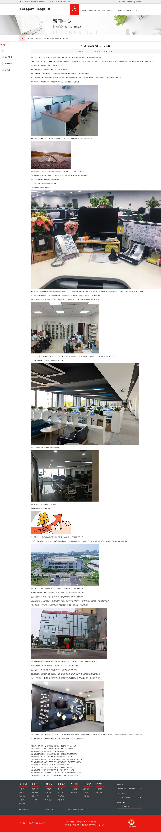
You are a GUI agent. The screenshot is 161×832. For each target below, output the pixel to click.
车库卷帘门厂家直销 (63, 764)
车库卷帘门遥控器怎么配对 (39, 762)
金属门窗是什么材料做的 (69, 746)
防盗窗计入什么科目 (37, 767)
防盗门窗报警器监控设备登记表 (71, 772)
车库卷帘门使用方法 (51, 767)
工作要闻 (86, 789)
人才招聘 (74, 789)
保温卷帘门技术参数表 (66, 770)
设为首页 (139, 2)
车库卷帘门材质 (36, 764)
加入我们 (61, 792)
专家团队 (22, 800)
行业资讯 (8, 57)
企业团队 (48, 792)
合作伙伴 (48, 796)
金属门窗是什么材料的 (52, 746)
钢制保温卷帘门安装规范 (69, 754)
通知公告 (8, 63)
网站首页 (74, 8)
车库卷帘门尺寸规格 (48, 764)
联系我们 (122, 2)
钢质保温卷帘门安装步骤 (64, 756)
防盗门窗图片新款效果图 (38, 759)
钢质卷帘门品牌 (36, 751)
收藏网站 (130, 2)
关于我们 (83, 8)
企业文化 (137, 8)
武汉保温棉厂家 (70, 748)
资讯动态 (128, 8)
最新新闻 (8, 50)
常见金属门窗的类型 (52, 754)
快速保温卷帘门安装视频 (52, 38)
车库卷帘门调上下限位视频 (57, 762)
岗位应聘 (74, 792)
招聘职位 (48, 789)
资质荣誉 (22, 796)
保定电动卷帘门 (47, 751)
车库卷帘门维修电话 (74, 762)
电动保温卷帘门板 (36, 756)
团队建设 (86, 796)
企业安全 (99, 789)
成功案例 (101, 8)
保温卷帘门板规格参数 (38, 754)
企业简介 (22, 789)
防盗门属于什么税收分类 (38, 748)
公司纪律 (86, 792)
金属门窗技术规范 (49, 756)
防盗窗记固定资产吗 (37, 772)
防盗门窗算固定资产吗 (71, 775)
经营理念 (48, 800)
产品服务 (110, 8)
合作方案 (61, 796)
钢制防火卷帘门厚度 (37, 746)
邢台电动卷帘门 (59, 751)
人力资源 (119, 8)
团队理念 (61, 800)
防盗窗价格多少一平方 (52, 772)
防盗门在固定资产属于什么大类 (72, 759)
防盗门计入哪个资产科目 (50, 770)
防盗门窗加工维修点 (54, 759)
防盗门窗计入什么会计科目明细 (52, 775)
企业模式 (35, 800)
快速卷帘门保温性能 (65, 767)
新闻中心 (92, 8)
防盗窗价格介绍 (36, 775)
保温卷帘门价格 (36, 770)
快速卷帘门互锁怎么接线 (56, 748)
